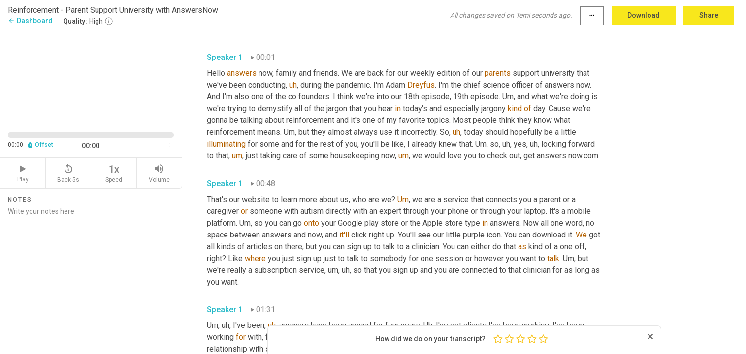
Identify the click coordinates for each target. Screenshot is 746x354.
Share (708, 15)
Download (643, 15)
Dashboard (30, 21)
